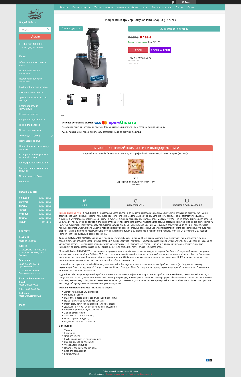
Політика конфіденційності (140, 374)
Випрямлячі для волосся (32, 119)
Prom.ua (134, 371)
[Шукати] (47, 29)
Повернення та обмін (30, 176)
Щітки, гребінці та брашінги (33, 162)
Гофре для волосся (29, 124)
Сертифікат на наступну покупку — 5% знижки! (136, 183)
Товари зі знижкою (103, 7)
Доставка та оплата (162, 7)
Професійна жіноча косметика (29, 72)
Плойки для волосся (30, 130)
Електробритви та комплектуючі (28, 107)
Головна (64, 7)
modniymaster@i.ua (28, 285)
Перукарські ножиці (29, 140)
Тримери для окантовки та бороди (33, 99)
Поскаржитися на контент (116, 374)
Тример (70, 213)
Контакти (24, 181)
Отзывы (191, 7)
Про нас (180, 7)
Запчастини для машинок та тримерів (34, 169)
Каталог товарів (80, 7)
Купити (138, 50)
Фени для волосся (29, 114)
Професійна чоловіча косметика (30, 80)
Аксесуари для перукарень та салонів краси (33, 156)
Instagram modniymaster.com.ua (132, 7)
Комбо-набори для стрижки (33, 87)
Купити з (160, 50)
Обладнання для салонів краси (32, 63)
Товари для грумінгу (29, 135)
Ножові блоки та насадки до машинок (34, 147)
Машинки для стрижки (31, 92)
